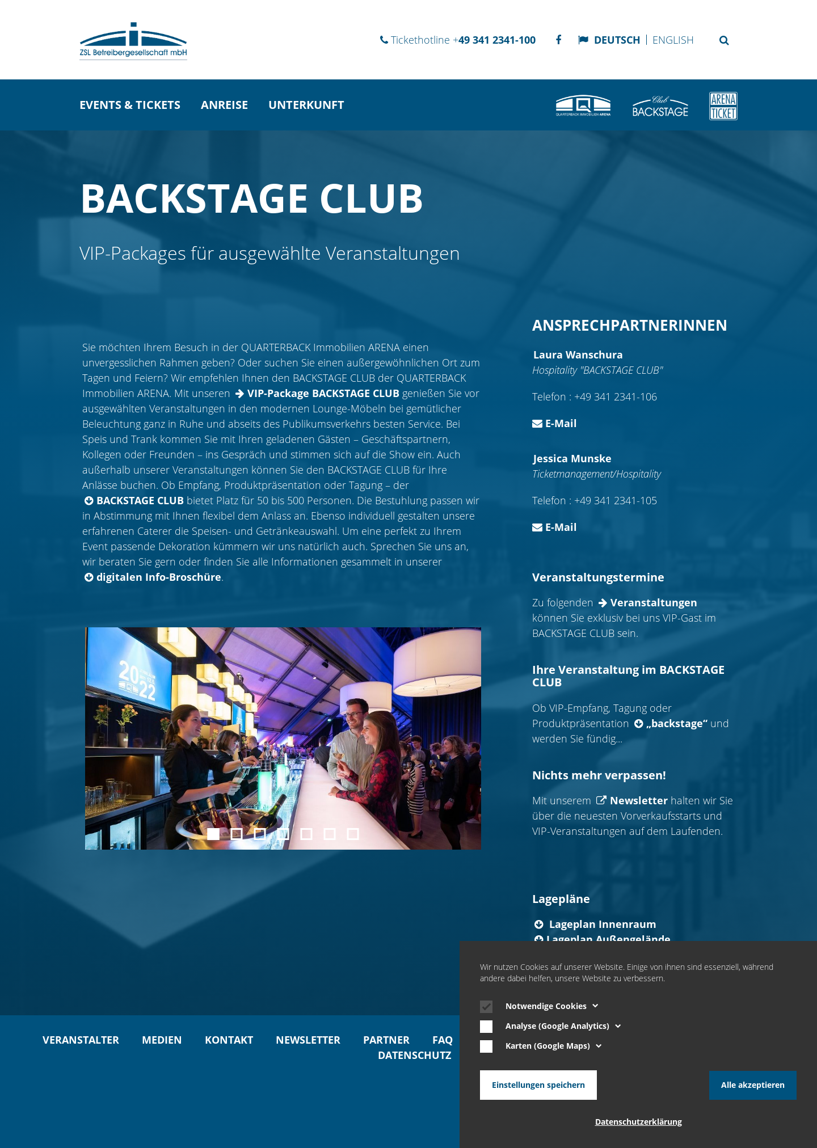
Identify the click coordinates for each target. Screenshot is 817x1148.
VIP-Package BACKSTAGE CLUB (323, 393)
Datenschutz (414, 1055)
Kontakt (229, 1039)
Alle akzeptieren (753, 1085)
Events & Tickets (129, 104)
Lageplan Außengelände (608, 939)
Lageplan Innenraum (601, 924)
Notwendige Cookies (552, 1006)
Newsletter (639, 800)
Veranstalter (81, 1039)
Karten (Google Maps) (554, 1046)
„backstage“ (676, 723)
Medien (162, 1039)
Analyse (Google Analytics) (563, 1026)
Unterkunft (306, 104)
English (673, 40)
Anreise (224, 104)
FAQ (442, 1039)
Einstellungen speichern (538, 1085)
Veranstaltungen (653, 602)
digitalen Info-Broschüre (158, 577)
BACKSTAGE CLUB (140, 500)
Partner (386, 1039)
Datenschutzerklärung (638, 1122)
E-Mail (554, 423)
